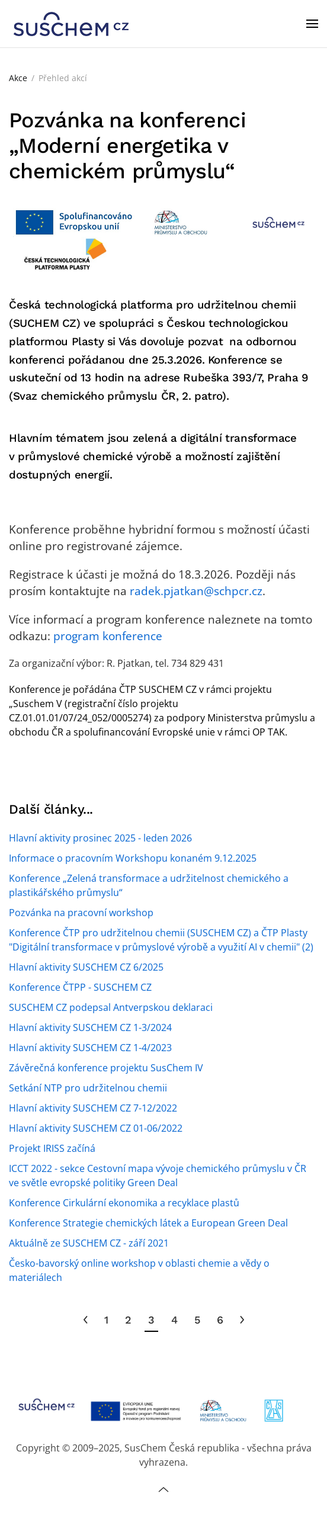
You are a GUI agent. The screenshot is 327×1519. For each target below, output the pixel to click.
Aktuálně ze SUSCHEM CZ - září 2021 (89, 1243)
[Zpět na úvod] (71, 23)
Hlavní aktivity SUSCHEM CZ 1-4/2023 (90, 1047)
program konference (106, 635)
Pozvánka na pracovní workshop (81, 912)
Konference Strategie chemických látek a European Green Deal (148, 1222)
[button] (312, 23)
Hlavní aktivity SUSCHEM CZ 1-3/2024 (90, 1027)
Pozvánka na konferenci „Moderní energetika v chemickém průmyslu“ (127, 146)
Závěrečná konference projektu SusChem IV (106, 1067)
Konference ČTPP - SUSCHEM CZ (80, 987)
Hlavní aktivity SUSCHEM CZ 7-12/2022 (93, 1108)
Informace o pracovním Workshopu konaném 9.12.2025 (133, 858)
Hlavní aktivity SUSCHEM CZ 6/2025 (86, 967)
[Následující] (242, 1320)
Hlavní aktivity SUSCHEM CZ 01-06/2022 (95, 1128)
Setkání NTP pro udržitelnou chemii (88, 1087)
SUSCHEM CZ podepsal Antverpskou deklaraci (111, 1007)
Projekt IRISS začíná (52, 1148)
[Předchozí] (85, 1320)
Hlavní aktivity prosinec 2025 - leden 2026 (100, 837)
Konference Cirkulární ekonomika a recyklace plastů (124, 1202)
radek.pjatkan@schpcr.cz (196, 590)
